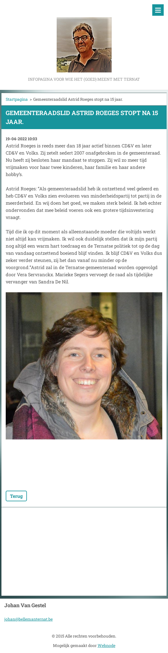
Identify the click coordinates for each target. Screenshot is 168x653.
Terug (16, 496)
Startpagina (17, 99)
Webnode (106, 645)
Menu (158, 10)
